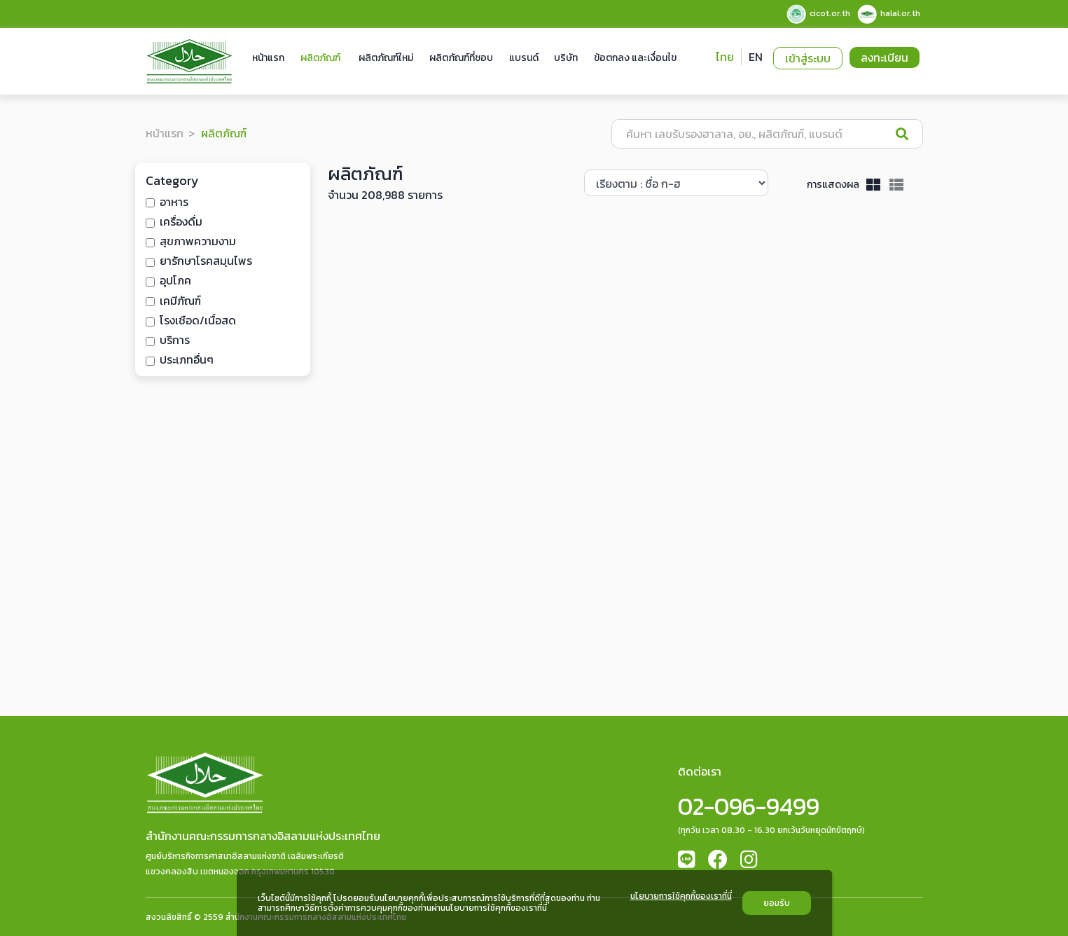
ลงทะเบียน (884, 57)
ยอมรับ (776, 903)
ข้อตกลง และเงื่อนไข (635, 57)
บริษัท (566, 57)
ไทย (725, 56)
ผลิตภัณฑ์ (320, 57)
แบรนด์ (524, 57)
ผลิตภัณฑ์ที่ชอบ (461, 57)
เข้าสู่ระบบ (808, 58)
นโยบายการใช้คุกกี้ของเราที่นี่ (681, 896)
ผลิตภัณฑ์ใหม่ (386, 57)
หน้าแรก (268, 57)
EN (756, 56)
